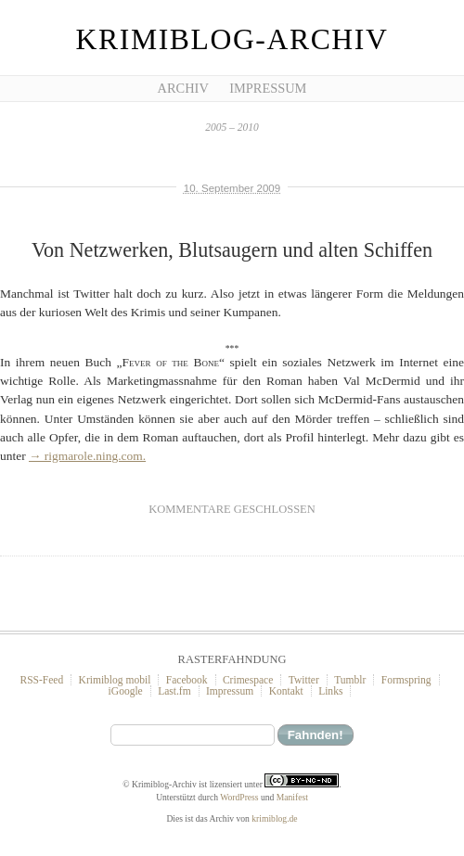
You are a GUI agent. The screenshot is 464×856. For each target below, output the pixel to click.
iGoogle (126, 690)
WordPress (239, 797)
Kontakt (286, 690)
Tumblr (350, 679)
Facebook (187, 679)
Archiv (183, 88)
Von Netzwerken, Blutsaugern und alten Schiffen (232, 250)
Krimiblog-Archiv (232, 39)
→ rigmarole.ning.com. (87, 456)
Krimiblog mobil (115, 679)
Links (330, 690)
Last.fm (174, 690)
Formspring (406, 679)
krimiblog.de (274, 818)
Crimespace (248, 679)
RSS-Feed (41, 679)
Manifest (292, 797)
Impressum (267, 88)
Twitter (304, 679)
